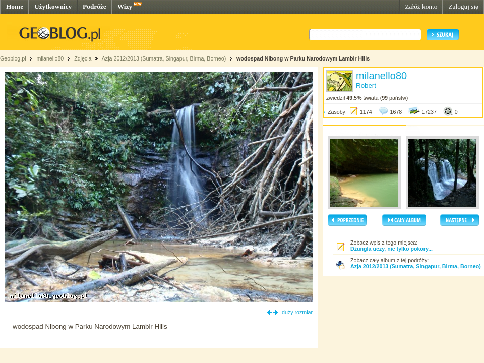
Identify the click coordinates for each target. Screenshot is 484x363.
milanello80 (50, 58)
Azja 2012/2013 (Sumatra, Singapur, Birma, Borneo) (164, 58)
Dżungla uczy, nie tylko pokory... (391, 249)
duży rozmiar (297, 312)
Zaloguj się (463, 6)
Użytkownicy (53, 6)
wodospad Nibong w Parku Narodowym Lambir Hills (303, 58)
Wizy (124, 6)
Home (14, 6)
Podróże (94, 6)
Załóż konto (421, 6)
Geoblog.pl (13, 58)
